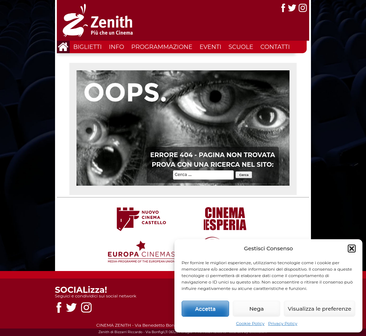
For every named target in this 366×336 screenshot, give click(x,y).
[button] (351, 248)
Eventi (210, 46)
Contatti (275, 46)
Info (116, 46)
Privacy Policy (282, 323)
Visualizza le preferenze (319, 308)
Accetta (205, 308)
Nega (256, 308)
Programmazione (161, 46)
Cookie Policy (250, 323)
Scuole (240, 46)
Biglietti (87, 46)
